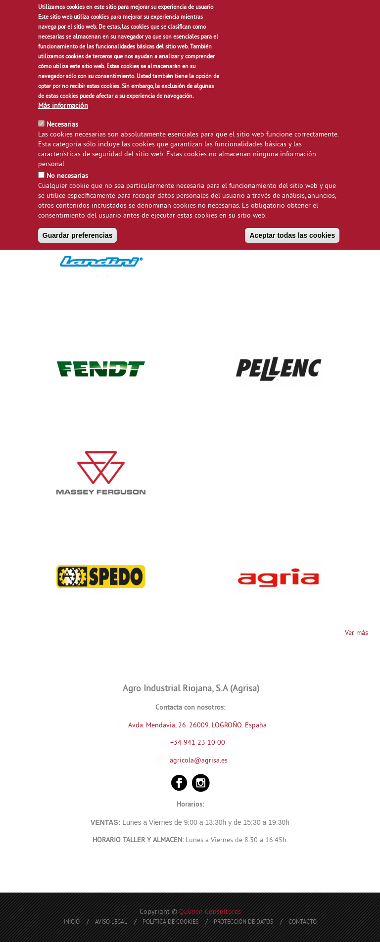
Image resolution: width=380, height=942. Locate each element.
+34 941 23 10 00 (191, 743)
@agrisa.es (211, 760)
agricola (182, 760)
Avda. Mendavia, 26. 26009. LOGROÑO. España (197, 725)
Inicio (72, 922)
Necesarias (62, 125)
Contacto (302, 922)
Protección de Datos (243, 922)
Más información (63, 106)
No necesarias (67, 176)
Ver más (356, 633)
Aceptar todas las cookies (292, 235)
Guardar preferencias (78, 235)
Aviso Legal (111, 922)
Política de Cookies (170, 922)
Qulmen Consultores (210, 912)
